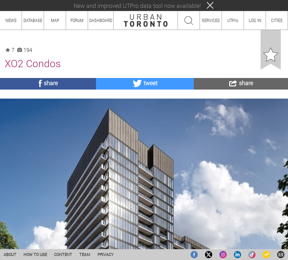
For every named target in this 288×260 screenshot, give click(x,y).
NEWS (11, 20)
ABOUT (10, 254)
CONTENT (63, 254)
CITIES (277, 20)
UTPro (232, 20)
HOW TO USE (35, 254)
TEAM (84, 254)
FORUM (76, 20)
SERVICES (211, 20)
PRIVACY (105, 254)
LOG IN (255, 20)
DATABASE (32, 20)
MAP (55, 20)
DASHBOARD (100, 20)
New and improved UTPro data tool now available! (137, 5)
